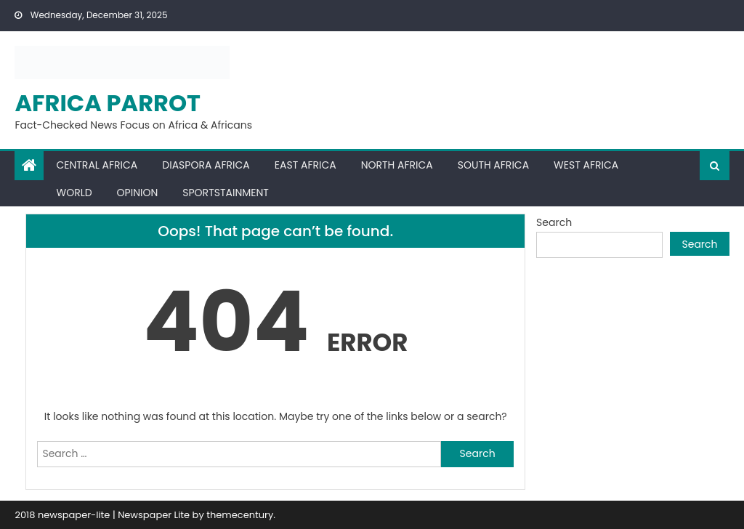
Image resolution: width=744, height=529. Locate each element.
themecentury (239, 515)
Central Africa (96, 165)
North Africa (397, 165)
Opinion (137, 192)
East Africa (305, 165)
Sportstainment (225, 192)
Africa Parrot (108, 102)
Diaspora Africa (205, 165)
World (74, 192)
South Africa (493, 165)
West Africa (586, 165)
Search (554, 222)
